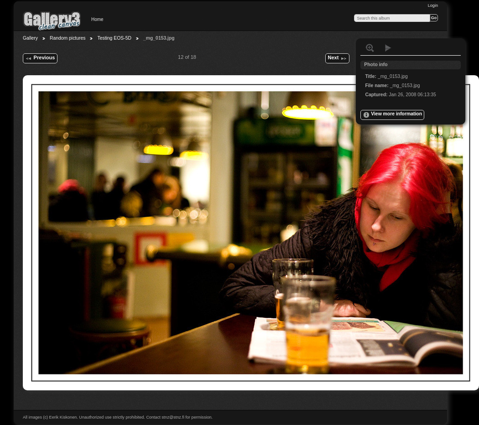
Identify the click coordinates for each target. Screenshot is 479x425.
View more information (392, 115)
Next (337, 58)
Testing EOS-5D (114, 38)
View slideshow (388, 48)
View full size (370, 48)
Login (433, 5)
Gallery (30, 38)
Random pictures (68, 38)
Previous (40, 58)
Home (97, 19)
